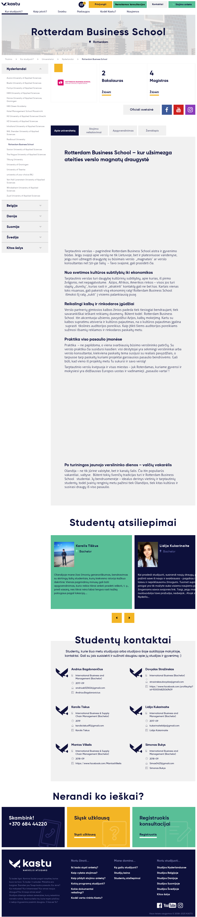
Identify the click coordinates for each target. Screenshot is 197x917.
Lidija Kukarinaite (159, 730)
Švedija (13, 237)
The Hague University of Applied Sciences (26, 154)
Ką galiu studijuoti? (126, 868)
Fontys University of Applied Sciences (24, 88)
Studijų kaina (122, 873)
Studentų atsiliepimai (127, 878)
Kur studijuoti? (27, 59)
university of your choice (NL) (20, 174)
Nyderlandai (68, 59)
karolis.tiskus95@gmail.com (90, 725)
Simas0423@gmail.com (162, 763)
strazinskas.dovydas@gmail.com (167, 682)
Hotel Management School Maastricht (25, 111)
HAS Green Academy (16, 106)
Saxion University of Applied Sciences (24, 149)
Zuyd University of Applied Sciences (23, 195)
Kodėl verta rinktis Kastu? (87, 898)
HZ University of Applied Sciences (22, 121)
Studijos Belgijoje (167, 873)
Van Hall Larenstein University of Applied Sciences (26, 181)
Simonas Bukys (158, 768)
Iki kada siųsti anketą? (84, 868)
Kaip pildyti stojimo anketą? (88, 878)
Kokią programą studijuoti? (88, 884)
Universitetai (48, 59)
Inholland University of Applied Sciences (25, 126)
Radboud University (16, 139)
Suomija (13, 226)
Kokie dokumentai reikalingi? (82, 891)
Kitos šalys (15, 248)
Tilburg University (15, 159)
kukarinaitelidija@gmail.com (164, 725)
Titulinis (8, 59)
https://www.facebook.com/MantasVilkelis (98, 763)
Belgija (12, 205)
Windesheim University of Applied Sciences (22, 189)
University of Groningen (17, 164)
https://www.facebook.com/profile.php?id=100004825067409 (171, 688)
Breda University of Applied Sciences (24, 83)
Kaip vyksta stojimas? (84, 873)
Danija (12, 216)
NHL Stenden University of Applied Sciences (23, 133)
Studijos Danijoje (167, 878)
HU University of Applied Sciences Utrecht (26, 116)
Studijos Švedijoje (168, 889)
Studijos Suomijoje (168, 884)
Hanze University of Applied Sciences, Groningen (24, 99)
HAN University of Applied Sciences (23, 93)
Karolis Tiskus (82, 730)
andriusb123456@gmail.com (90, 688)
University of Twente (16, 169)
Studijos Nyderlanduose (171, 868)
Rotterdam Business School (94, 59)
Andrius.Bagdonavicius (88, 692)
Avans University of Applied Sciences (24, 78)
